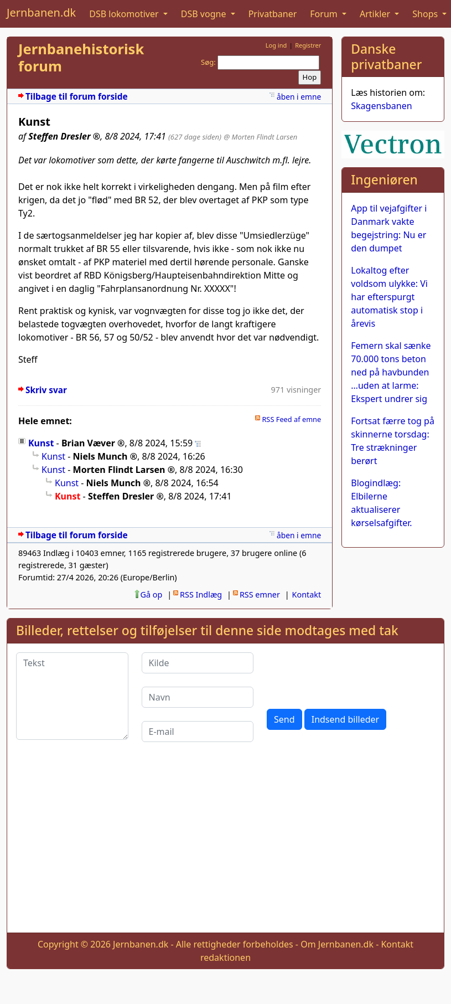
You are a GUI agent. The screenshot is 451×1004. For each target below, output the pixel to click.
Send (284, 719)
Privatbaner (272, 14)
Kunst (41, 443)
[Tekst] (72, 696)
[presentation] (351, 674)
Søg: (208, 62)
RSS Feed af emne (291, 419)
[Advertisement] (226, 846)
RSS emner (260, 594)
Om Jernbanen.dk (337, 944)
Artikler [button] (376, 14)
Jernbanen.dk (41, 12)
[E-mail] (198, 731)
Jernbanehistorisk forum (81, 57)
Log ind (276, 45)
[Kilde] (198, 662)
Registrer (308, 45)
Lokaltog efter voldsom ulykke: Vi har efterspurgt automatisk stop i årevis (389, 296)
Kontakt (307, 594)
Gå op (152, 594)
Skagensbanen (381, 106)
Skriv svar (46, 390)
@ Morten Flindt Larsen (260, 137)
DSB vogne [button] (205, 14)
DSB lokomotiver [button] (125, 14)
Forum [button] (325, 14)
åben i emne (299, 96)
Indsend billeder (345, 719)
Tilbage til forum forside (76, 96)
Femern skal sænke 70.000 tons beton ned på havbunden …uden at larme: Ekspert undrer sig (391, 372)
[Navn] (198, 697)
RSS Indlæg (201, 594)
